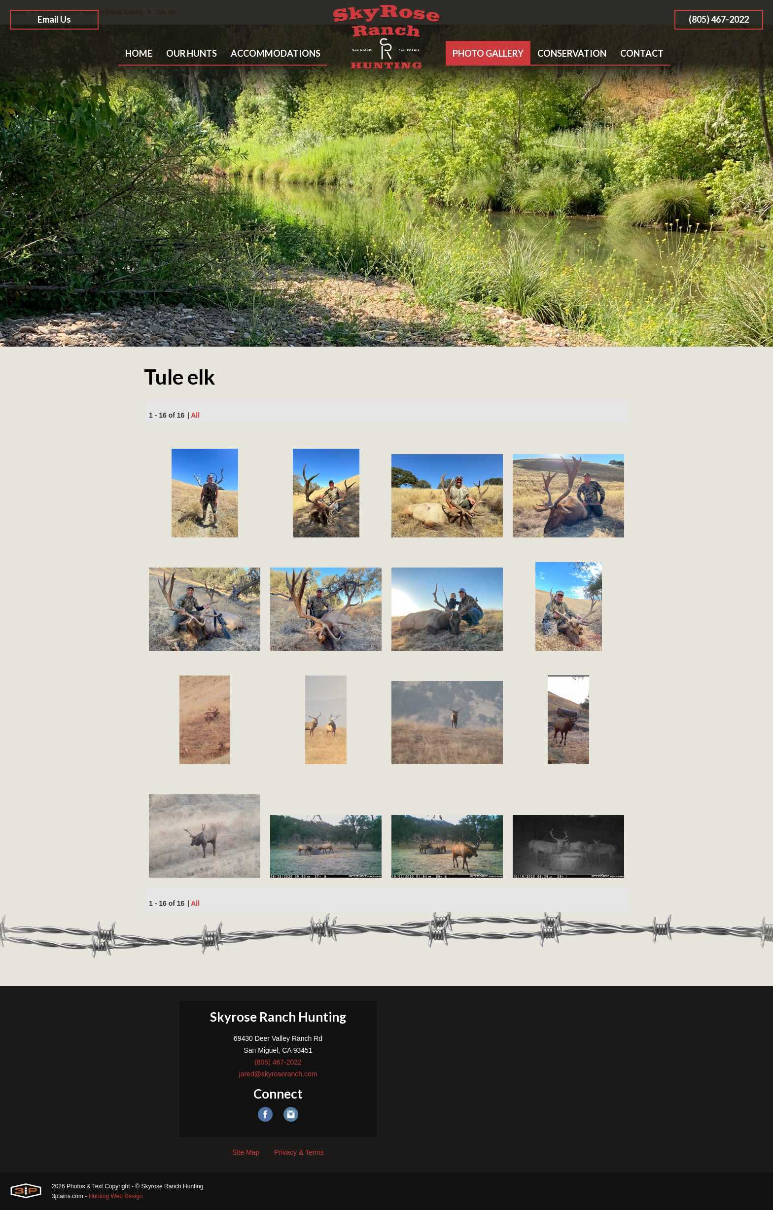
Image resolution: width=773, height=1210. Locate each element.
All (195, 415)
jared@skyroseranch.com (278, 1074)
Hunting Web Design (116, 1196)
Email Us (54, 19)
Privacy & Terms (299, 1152)
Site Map (245, 1152)
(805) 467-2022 (719, 19)
